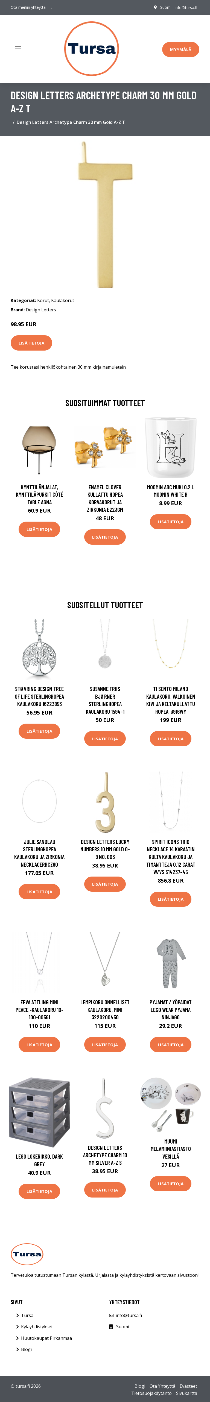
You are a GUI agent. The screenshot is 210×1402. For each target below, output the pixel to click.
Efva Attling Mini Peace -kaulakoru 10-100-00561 (39, 1009)
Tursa (27, 1315)
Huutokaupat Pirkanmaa (46, 1338)
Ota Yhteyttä (162, 1386)
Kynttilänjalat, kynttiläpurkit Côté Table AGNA (39, 494)
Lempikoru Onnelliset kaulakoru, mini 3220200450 (105, 1009)
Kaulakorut (62, 300)
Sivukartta (186, 1393)
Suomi (165, 7)
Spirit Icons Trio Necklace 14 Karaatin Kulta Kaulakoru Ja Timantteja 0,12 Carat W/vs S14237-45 (170, 856)
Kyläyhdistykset (37, 1327)
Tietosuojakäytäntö (151, 1393)
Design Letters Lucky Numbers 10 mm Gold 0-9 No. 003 (105, 849)
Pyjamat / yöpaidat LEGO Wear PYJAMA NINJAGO (171, 1009)
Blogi (26, 1349)
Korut (43, 300)
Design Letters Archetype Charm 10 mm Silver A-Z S (105, 1155)
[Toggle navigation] (18, 49)
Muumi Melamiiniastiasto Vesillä (171, 1149)
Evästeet (188, 1386)
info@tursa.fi (186, 7)
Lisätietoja (31, 343)
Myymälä (180, 49)
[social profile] (51, 7)
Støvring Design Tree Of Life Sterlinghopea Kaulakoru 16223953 (39, 696)
